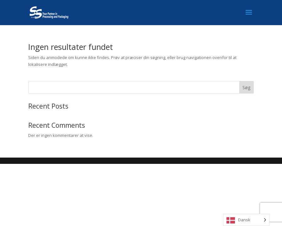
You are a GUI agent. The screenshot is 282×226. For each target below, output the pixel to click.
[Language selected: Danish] (246, 220)
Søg (246, 87)
